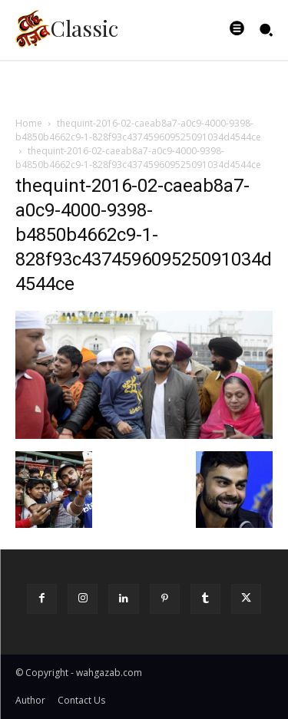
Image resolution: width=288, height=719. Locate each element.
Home (28, 123)
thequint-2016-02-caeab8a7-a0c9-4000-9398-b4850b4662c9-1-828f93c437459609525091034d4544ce (138, 130)
